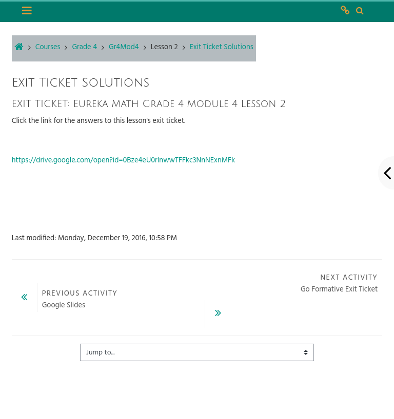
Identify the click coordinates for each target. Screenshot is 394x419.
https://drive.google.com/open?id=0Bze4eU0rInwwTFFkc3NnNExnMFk (123, 160)
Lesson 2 (164, 47)
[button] (359, 11)
